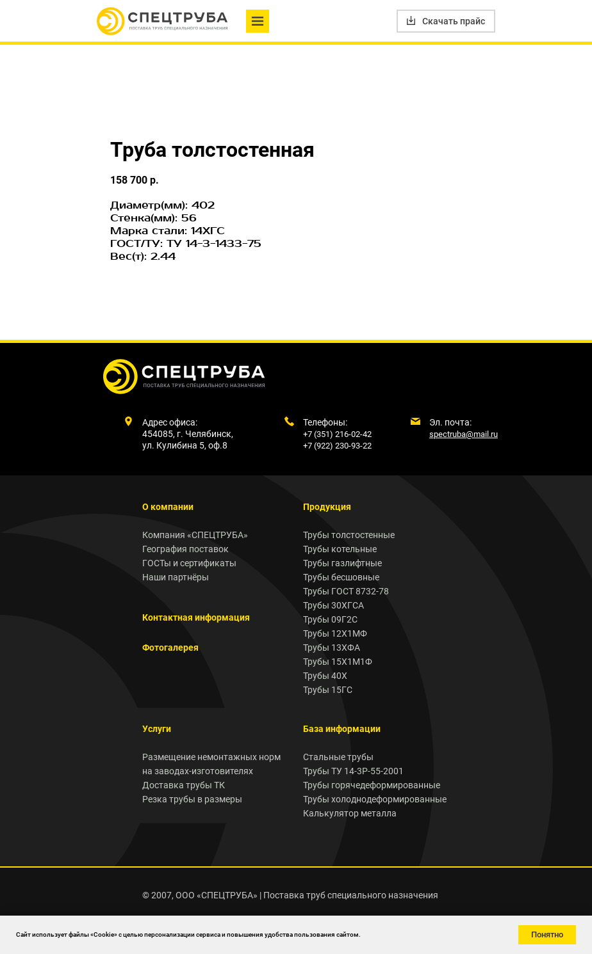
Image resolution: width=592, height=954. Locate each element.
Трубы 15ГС (327, 690)
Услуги (156, 729)
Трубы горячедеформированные (371, 785)
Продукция (327, 507)
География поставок (185, 549)
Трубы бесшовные (341, 577)
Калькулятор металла (350, 813)
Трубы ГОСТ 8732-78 (346, 591)
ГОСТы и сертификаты (189, 563)
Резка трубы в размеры (192, 799)
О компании (167, 507)
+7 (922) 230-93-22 (337, 445)
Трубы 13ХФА (331, 647)
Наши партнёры (175, 577)
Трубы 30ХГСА (333, 605)
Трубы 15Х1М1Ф (337, 661)
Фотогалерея (170, 647)
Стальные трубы (338, 757)
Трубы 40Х (325, 676)
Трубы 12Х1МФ (335, 633)
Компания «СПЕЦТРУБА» (195, 535)
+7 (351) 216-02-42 (337, 434)
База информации (342, 729)
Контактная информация (196, 617)
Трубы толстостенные (349, 535)
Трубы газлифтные (342, 563)
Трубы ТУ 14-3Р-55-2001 (353, 771)
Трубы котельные (340, 549)
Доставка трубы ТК (183, 785)
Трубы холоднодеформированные (375, 799)
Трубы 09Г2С (330, 619)
